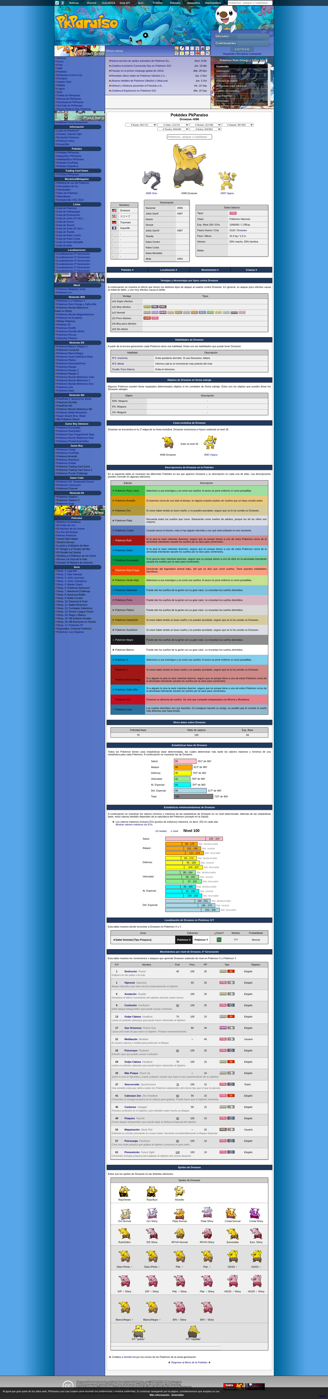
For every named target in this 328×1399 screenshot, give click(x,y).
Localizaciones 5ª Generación (73, 257)
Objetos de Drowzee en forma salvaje (189, 380)
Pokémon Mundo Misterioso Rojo (75, 437)
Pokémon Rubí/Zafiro (69, 431)
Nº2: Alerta (118, 363)
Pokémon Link (65, 387)
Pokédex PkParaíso (68, 152)
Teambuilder (64, 189)
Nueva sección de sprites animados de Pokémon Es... (141, 60)
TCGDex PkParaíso (68, 174)
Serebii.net (130, 1357)
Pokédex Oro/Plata (67, 162)
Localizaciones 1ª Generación (73, 270)
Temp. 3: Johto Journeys (70, 577)
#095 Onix (151, 192)
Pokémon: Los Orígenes (70, 632)
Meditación (131, 1039)
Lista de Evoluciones (68, 215)
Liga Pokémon (224, 95)
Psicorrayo (131, 1050)
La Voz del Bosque (67, 532)
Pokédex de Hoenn (227, 81)
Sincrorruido (132, 1084)
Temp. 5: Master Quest (69, 584)
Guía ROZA (108, 3)
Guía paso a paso (226, 76)
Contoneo (130, 1107)
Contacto (62, 78)
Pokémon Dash (65, 390)
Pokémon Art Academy (69, 317)
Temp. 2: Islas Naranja (69, 574)
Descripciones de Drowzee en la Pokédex (189, 467)
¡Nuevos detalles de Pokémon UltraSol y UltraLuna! (139, 80)
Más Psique (131, 1073)
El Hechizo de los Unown (71, 528)
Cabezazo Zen (133, 1095)
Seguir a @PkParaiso (67, 40)
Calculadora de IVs (67, 186)
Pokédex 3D (64, 324)
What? (323, 1396)
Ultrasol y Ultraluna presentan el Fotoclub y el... (137, 85)
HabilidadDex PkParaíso (70, 159)
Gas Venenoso (133, 1028)
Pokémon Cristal (66, 449)
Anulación (130, 994)
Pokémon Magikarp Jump (71, 289)
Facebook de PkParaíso (70, 102)
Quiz (140, 3)
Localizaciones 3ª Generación (73, 264)
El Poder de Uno (66, 525)
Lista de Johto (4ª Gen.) (70, 228)
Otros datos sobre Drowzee (189, 722)
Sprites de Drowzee (189, 1167)
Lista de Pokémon (67, 208)
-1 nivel (174, 831)
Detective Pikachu (67, 338)
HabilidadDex (213, 3)
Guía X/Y (125, 3)
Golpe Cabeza (133, 1016)
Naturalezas (64, 196)
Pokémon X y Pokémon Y (71, 300)
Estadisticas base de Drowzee (189, 745)
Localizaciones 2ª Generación (73, 267)
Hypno (202, 429)
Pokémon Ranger (67, 366)
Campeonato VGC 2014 (70, 199)
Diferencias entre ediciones (231, 86)
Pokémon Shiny (66, 140)
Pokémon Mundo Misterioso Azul (75, 383)
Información (222, 71)
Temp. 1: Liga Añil (67, 571)
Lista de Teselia (65, 232)
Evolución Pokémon (68, 137)
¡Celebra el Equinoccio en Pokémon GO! (133, 90)
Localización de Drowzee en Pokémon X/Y (189, 920)
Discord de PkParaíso (69, 98)
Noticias (74, 3)
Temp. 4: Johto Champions (72, 581)
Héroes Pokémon (66, 535)
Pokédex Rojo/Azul (67, 166)
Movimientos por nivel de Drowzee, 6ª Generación (189, 951)
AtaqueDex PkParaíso (69, 156)
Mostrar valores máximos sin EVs (134, 824)
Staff (59, 68)
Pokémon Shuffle (66, 328)
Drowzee (242, 230)
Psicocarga (131, 1141)
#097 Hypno (227, 192)
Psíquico (130, 1118)
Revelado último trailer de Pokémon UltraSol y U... (138, 75)
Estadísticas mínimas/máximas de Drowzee (189, 807)
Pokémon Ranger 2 (68, 370)
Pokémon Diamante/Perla (71, 363)
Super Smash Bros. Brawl (71, 416)
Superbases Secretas (228, 105)
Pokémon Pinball (66, 463)
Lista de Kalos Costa (68, 238)
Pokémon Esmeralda (68, 427)
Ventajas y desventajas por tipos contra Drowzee (189, 280)
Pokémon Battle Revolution (72, 412)
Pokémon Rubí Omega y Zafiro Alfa (76, 304)
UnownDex (63, 144)
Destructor (131, 971)
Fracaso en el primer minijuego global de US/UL (137, 70)
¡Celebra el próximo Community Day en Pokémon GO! (141, 65)
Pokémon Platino (66, 360)
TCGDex (157, 3)
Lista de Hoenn (65, 221)
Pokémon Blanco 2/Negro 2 (72, 346)
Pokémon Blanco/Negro (70, 353)
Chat (59, 65)
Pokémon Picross (67, 334)
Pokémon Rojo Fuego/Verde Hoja (75, 434)
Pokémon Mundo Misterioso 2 (73, 380)
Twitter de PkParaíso (68, 95)
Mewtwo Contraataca (69, 522)
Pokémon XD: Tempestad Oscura (75, 481)
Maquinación (132, 1129)
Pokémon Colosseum (69, 485)
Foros (60, 61)
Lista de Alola (64, 245)
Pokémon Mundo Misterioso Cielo (75, 377)
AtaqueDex (193, 3)
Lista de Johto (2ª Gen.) (70, 218)
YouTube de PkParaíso (70, 105)
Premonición (132, 1152)
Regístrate (229, 53)
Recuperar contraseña (249, 53)
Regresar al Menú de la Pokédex (189, 1362)
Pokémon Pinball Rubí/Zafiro (73, 441)
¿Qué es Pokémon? (68, 130)
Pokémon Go (64, 292)
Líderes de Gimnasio (227, 90)
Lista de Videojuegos (68, 211)
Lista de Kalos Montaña (70, 242)
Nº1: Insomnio (120, 358)
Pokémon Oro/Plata (68, 453)
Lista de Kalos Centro (69, 235)
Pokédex (175, 3)
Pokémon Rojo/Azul (68, 459)
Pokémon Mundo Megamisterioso (75, 314)
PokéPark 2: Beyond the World (74, 399)
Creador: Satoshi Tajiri (69, 134)
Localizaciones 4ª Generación (73, 260)
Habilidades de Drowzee (189, 339)
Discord (91, 3)
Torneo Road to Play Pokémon (74, 109)
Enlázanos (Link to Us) (69, 75)
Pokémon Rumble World (70, 331)
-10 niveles (161, 831)
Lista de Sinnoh (65, 225)
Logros (61, 88)
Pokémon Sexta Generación (72, 122)
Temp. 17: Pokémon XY (70, 625)
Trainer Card (64, 81)
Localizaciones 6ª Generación (73, 253)
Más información (159, 1395)
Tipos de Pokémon (67, 193)
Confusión (131, 1005)
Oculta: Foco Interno (123, 369)
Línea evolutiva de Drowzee (189, 423)
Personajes (222, 100)
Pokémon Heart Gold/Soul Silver (75, 356)
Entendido (178, 1395)
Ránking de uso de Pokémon (73, 182)
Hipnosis (130, 982)
